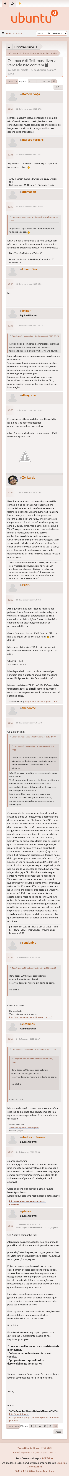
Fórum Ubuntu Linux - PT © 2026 (34, 1447)
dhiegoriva (29, 395)
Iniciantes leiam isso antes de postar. (27, 1201)
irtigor (26, 310)
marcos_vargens (32, 139)
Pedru (26, 584)
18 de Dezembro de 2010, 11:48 (29, 723)
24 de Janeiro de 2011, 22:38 (28, 1152)
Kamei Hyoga (31, 94)
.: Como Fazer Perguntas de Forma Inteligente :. (24, 1127)
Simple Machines (45, 1470)
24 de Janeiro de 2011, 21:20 (28, 958)
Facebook (14, 1204)
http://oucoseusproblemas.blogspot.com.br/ (30, 1017)
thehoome (29, 708)
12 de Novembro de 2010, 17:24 (29, 109)
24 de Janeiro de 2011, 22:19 (28, 1039)
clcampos (28, 1024)
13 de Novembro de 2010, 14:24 (29, 284)
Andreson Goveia (33, 1137)
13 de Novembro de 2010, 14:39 (29, 325)
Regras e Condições (29, 1452)
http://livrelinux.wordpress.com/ (41, 701)
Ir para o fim (12, 81)
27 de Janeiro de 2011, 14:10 (28, 1224)
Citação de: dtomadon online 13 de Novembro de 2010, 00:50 (35, 336)
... (38, 81)
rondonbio (29, 942)
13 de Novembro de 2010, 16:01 (29, 410)
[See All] (9, 46)
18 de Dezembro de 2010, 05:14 (29, 600)
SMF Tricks (47, 1458)
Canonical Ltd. (34, 1466)
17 (49, 81)
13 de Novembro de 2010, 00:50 (29, 207)
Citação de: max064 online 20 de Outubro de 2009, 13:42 (34, 968)
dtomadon (29, 191)
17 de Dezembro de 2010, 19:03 (29, 492)
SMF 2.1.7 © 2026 (25, 1470)
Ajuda (16, 1452)
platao (26, 1211)
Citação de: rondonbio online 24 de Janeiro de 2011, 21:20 (34, 1049)
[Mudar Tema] (19, 3)
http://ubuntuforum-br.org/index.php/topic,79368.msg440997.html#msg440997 (34, 1417)
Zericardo (28, 477)
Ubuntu (60, 1462)
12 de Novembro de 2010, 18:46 (29, 155)
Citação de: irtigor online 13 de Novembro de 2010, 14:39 (34, 737)
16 (43, 81)
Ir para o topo (13, 1426)
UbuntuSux (29, 269)
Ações (58, 87)
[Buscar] (49, 33)
